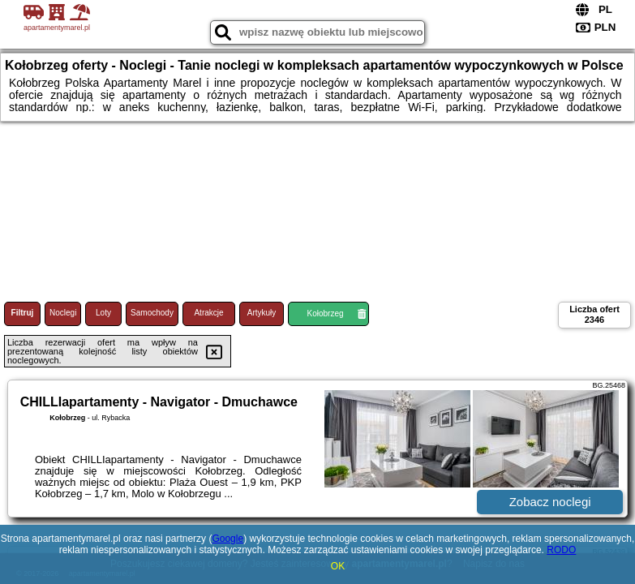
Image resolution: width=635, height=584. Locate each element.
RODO (561, 550)
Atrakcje (208, 312)
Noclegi (62, 312)
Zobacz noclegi (550, 502)
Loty (103, 312)
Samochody (152, 312)
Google (227, 538)
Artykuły (262, 312)
